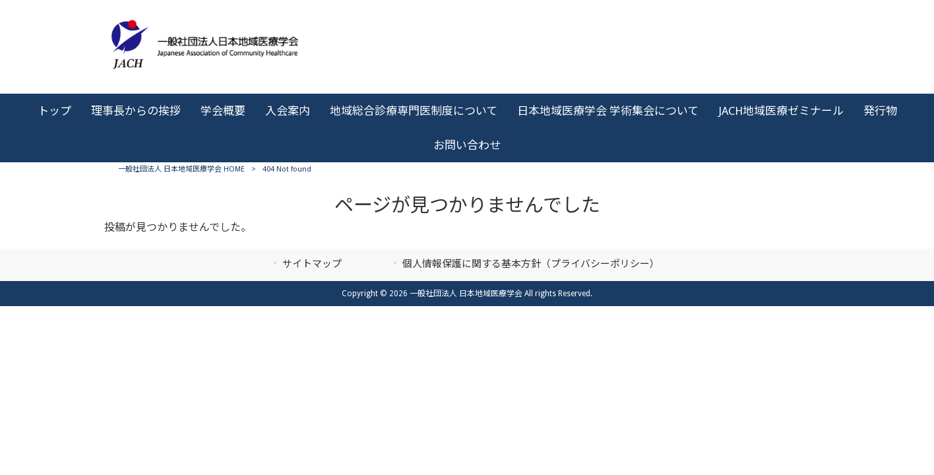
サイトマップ (312, 264)
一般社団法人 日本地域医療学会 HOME (181, 169)
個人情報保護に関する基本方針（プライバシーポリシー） (531, 264)
